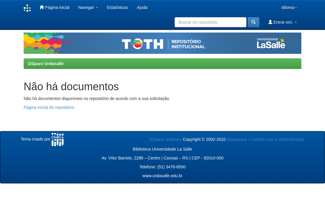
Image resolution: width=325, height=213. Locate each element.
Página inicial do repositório (49, 107)
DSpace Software (166, 139)
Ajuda (142, 7)
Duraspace (237, 139)
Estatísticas (117, 7)
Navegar (88, 7)
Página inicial (54, 7)
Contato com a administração (277, 139)
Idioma (289, 7)
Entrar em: (282, 22)
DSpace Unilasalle (46, 63)
